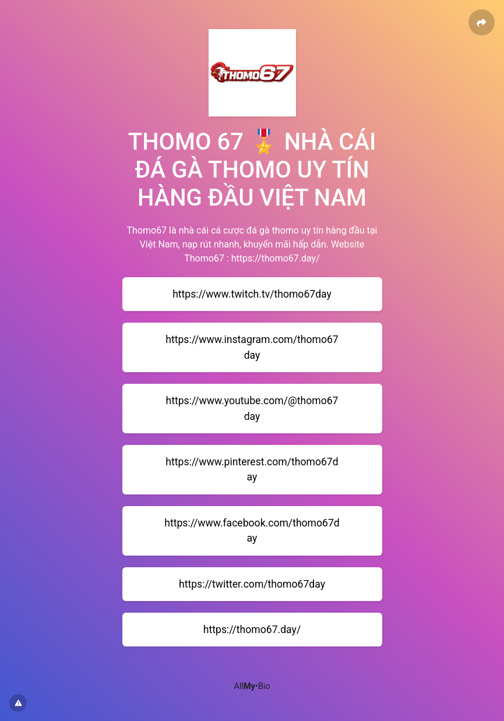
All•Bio (252, 686)
